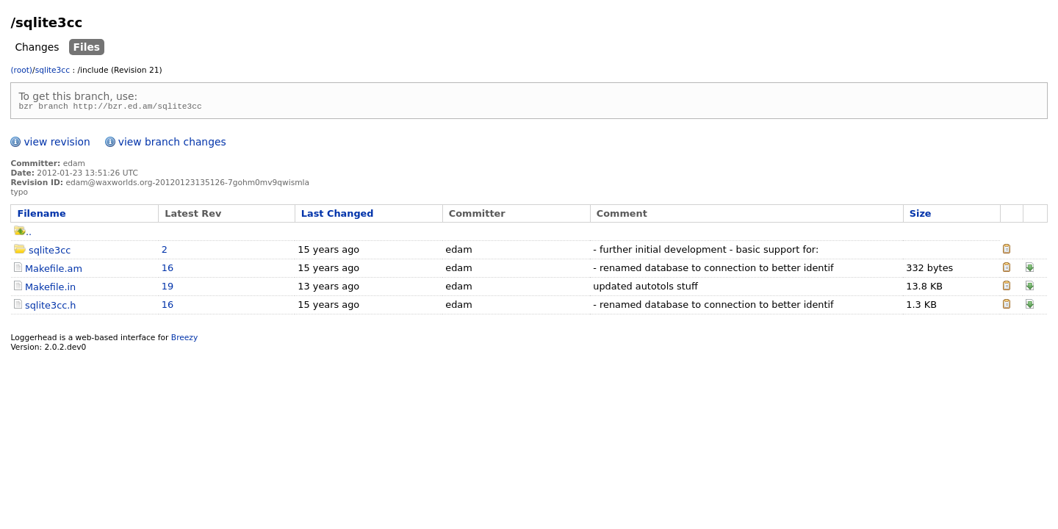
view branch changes (172, 144)
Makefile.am (53, 270)
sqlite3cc (52, 70)
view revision (57, 144)
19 (167, 288)
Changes (37, 47)
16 (167, 270)
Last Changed (337, 215)
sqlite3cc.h (50, 307)
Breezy (184, 340)
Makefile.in (50, 289)
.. (23, 234)
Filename (41, 215)
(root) (21, 70)
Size (921, 215)
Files (87, 47)
